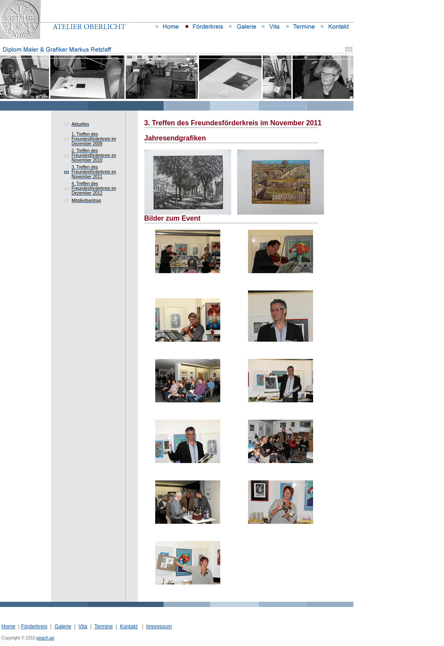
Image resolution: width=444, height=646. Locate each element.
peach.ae (45, 638)
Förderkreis (34, 626)
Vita (82, 626)
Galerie (63, 626)
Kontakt (129, 626)
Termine (103, 626)
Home (8, 626)
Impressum (159, 626)
